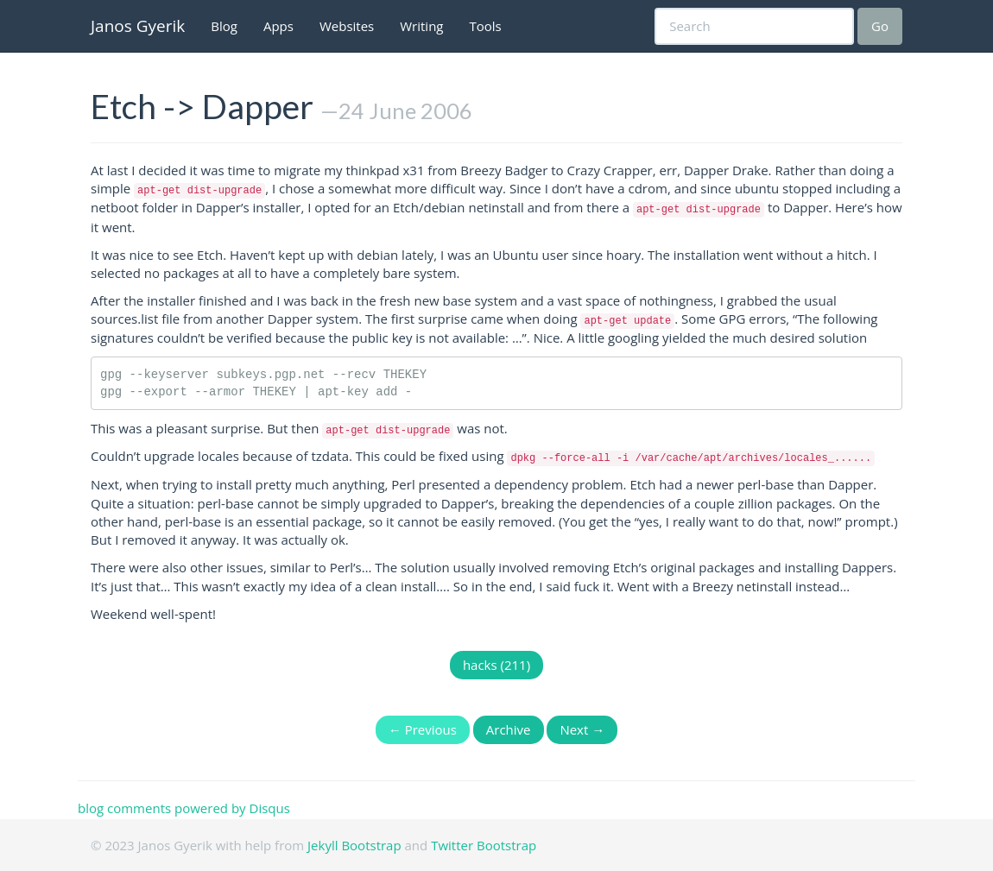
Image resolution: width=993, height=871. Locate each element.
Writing (421, 26)
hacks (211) (496, 664)
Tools (486, 26)
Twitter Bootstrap (483, 845)
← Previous (423, 729)
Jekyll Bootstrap (354, 845)
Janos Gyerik (138, 26)
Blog (224, 26)
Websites (346, 26)
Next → (582, 729)
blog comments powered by (184, 808)
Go (880, 26)
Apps (278, 26)
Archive (508, 729)
